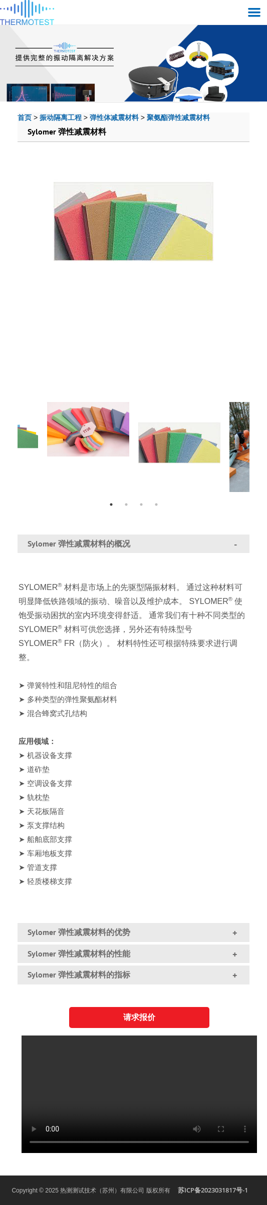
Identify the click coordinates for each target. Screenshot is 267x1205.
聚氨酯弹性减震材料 (178, 117)
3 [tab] (141, 505)
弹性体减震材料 (114, 117)
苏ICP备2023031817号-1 (213, 1190)
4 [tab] (156, 505)
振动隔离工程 (61, 117)
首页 (25, 117)
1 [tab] (111, 505)
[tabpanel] (179, 440)
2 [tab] (126, 505)
